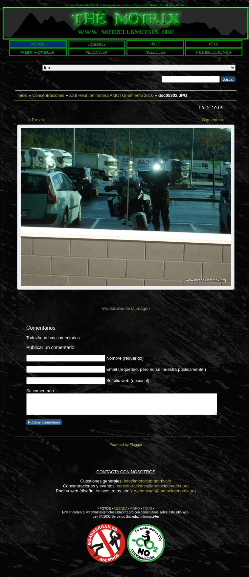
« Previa (36, 119)
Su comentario (40, 390)
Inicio (22, 95)
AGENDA (120, 508)
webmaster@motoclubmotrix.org (165, 490)
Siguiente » (212, 119)
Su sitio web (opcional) (127, 380)
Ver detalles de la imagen (126, 308)
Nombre (114, 358)
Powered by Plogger (125, 445)
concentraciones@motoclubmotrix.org (153, 485)
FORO (135, 508)
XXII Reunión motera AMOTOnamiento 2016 (111, 95)
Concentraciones (48, 95)
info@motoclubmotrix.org (147, 481)
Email (111, 369)
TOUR (147, 508)
